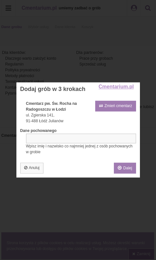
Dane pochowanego (38, 131)
